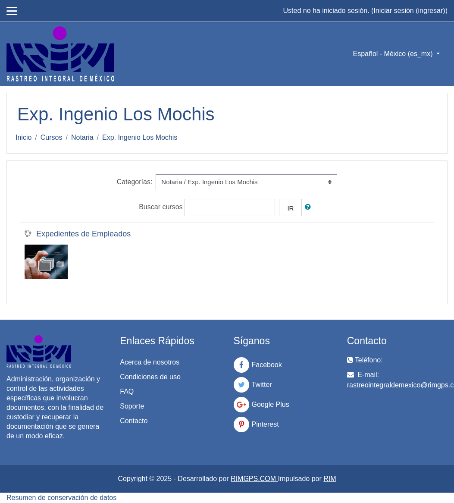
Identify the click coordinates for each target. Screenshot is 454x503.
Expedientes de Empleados (83, 233)
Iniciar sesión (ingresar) (409, 10)
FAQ (127, 391)
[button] (309, 207)
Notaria (82, 137)
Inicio (23, 137)
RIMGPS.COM (254, 478)
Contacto (133, 420)
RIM (329, 478)
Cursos (52, 137)
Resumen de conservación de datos (61, 497)
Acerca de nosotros (149, 362)
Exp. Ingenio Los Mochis (139, 137)
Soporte (132, 406)
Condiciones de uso (150, 376)
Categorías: (135, 181)
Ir (290, 208)
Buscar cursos (160, 207)
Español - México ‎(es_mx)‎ (394, 53)
